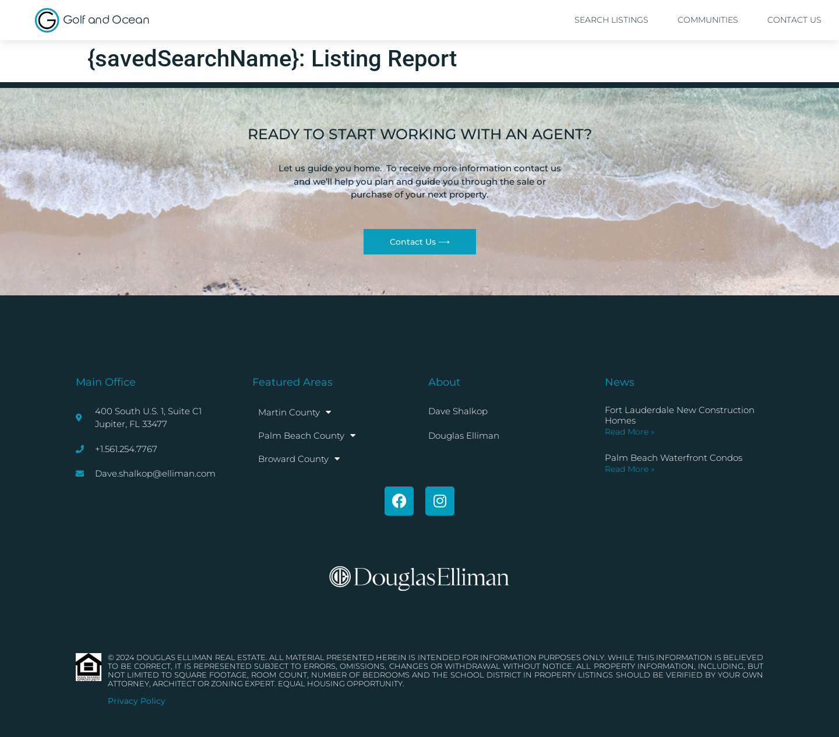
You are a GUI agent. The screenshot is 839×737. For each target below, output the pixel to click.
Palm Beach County (306, 435)
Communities (708, 20)
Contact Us (794, 20)
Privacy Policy (136, 701)
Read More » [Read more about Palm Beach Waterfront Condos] (629, 469)
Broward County (299, 459)
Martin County (294, 412)
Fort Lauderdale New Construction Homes (680, 415)
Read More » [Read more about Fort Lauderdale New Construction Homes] (629, 431)
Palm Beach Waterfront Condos (673, 457)
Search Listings (611, 20)
